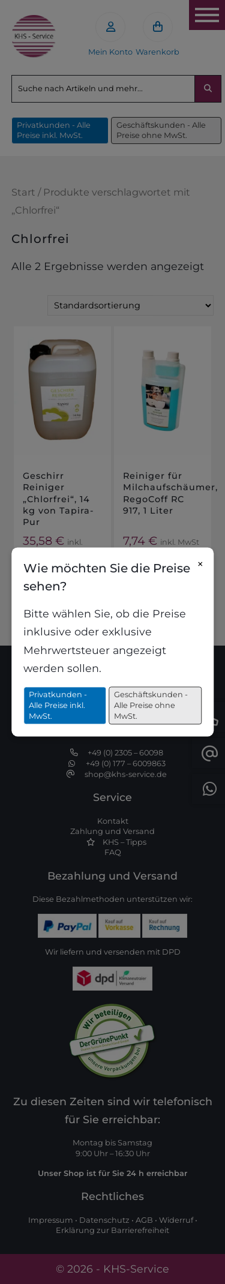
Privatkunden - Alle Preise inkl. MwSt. (58, 706)
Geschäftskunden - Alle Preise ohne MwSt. (151, 706)
